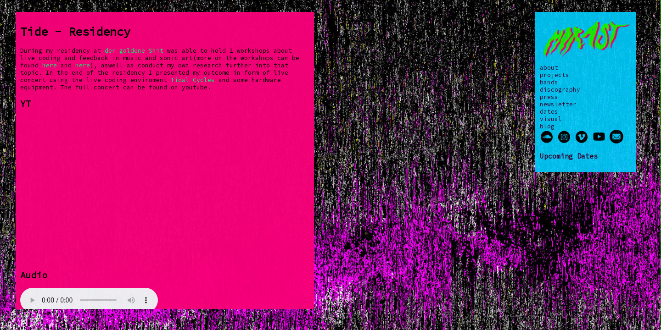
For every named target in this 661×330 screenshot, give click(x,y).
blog (547, 126)
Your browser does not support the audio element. (89, 300)
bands (549, 82)
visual (551, 118)
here (49, 65)
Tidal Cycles (193, 79)
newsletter (558, 104)
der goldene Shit (134, 50)
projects (554, 74)
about (549, 67)
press (549, 96)
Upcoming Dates (569, 156)
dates (549, 111)
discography (560, 89)
